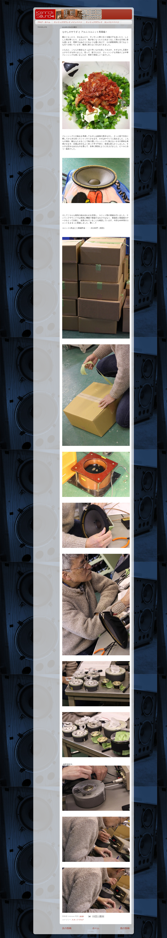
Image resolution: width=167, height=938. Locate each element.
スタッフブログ (78, 920)
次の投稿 (66, 928)
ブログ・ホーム (43, 22)
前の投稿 (125, 928)
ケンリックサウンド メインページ (68, 22)
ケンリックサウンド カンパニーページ (102, 22)
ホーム (95, 928)
